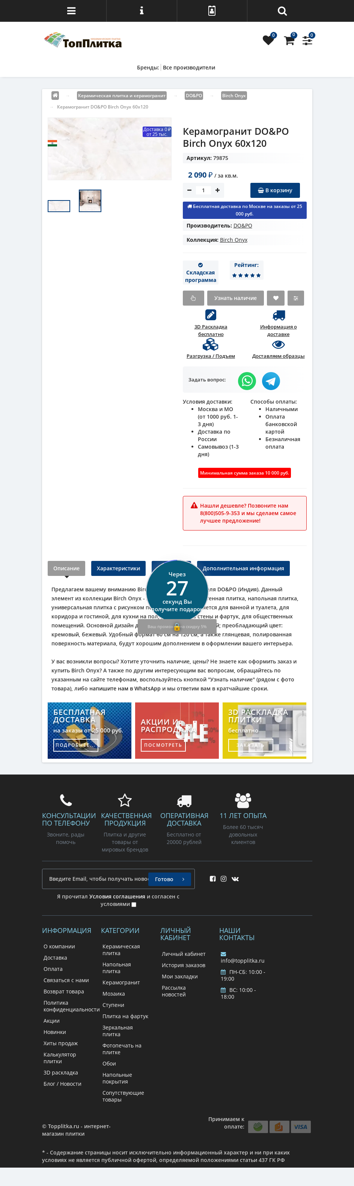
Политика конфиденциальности (72, 1006)
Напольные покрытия (117, 1078)
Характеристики (118, 568)
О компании (59, 946)
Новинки (55, 1031)
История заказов (183, 965)
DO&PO (242, 225)
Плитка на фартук (125, 1016)
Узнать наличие (235, 297)
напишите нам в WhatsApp (125, 688)
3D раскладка (61, 1072)
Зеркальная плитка (117, 1031)
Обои (109, 1063)
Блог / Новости (62, 1083)
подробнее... (76, 745)
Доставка (55, 957)
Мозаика (113, 993)
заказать (251, 745)
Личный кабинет (184, 953)
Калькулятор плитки (60, 1058)
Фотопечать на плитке (122, 1049)
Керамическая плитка (121, 950)
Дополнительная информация (243, 568)
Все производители (189, 67)
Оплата (53, 968)
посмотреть (163, 745)
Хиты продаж (61, 1043)
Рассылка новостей (174, 991)
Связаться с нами (66, 980)
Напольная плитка (116, 968)
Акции (52, 1020)
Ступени (113, 1004)
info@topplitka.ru (243, 957)
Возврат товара (64, 991)
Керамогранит (121, 982)
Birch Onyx (233, 239)
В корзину (275, 190)
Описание (66, 568)
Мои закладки (180, 976)
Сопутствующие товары (123, 1096)
